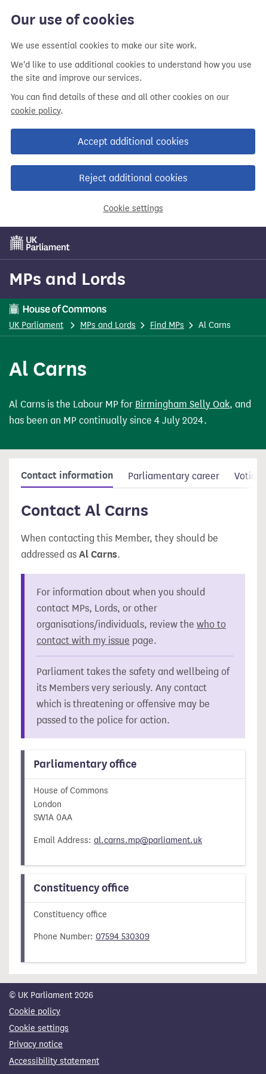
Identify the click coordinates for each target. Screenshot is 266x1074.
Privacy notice (36, 1044)
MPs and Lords (67, 279)
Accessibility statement (54, 1061)
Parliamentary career (173, 476)
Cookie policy (34, 1011)
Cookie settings (133, 208)
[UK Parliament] (40, 243)
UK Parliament (36, 325)
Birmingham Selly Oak (182, 404)
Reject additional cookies (133, 178)
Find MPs (167, 325)
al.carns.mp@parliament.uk (148, 840)
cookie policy (35, 111)
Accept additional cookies (133, 141)
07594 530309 (122, 937)
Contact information (67, 476)
